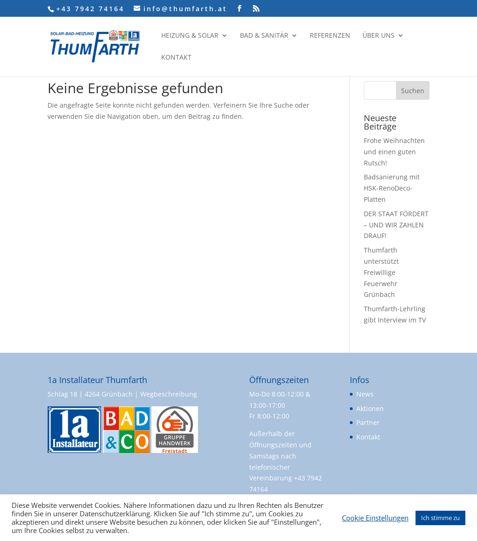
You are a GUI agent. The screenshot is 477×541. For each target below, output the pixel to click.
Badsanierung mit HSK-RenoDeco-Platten (392, 188)
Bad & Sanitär (264, 36)
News (365, 394)
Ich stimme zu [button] (440, 518)
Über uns (378, 36)
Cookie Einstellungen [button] (375, 518)
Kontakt (176, 58)
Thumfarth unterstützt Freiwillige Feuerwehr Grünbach (381, 272)
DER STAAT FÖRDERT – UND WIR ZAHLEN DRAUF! (396, 224)
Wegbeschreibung (168, 394)
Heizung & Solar (189, 36)
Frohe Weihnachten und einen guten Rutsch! (394, 151)
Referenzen (330, 36)
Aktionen (370, 408)
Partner (368, 422)
